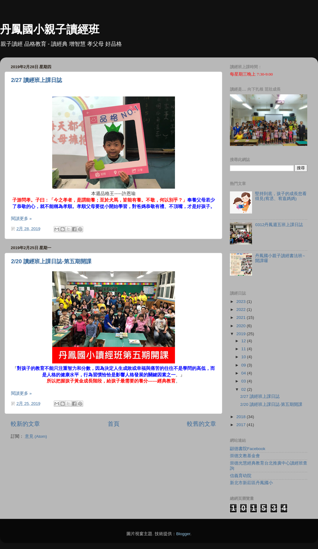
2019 (241, 333)
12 (244, 341)
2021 (241, 317)
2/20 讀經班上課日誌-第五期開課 (51, 261)
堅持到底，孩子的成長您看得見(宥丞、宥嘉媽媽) (281, 196)
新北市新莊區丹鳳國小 (251, 482)
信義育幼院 (240, 475)
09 (244, 365)
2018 (241, 416)
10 (244, 357)
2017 (241, 424)
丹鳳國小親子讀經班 (49, 29)
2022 (241, 309)
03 (244, 381)
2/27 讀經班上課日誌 (36, 80)
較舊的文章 (201, 424)
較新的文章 (25, 424)
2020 (241, 326)
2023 (241, 301)
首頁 (113, 424)
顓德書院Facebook (247, 448)
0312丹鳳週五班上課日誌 (279, 224)
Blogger (183, 533)
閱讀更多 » (21, 218)
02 (244, 389)
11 (244, 349)
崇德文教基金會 (245, 455)
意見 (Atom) (36, 436)
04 (244, 373)
